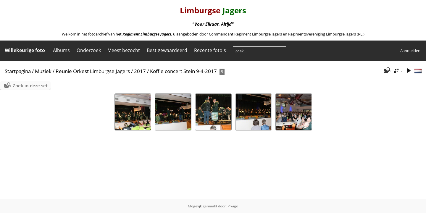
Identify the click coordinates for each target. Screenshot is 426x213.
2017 (140, 71)
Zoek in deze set (30, 85)
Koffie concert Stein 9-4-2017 (183, 71)
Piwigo (232, 206)
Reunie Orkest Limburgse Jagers (93, 71)
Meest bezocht (123, 50)
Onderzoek (89, 50)
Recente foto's (210, 50)
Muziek (43, 71)
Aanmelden (410, 50)
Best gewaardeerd (167, 50)
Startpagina (18, 71)
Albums (61, 50)
